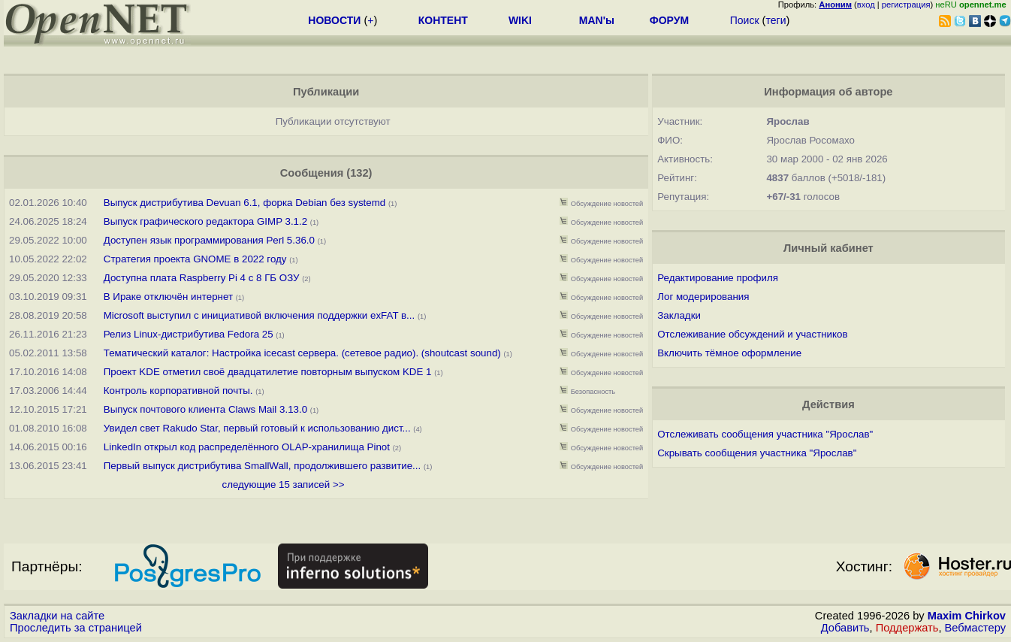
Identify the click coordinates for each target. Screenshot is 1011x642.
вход (866, 4)
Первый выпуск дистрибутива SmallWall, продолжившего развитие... (262, 465)
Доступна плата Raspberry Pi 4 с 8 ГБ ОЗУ (202, 277)
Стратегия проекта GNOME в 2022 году (195, 259)
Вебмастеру (975, 628)
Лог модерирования (703, 296)
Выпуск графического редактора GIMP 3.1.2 (205, 221)
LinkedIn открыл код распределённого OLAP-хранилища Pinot (247, 447)
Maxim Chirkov (967, 616)
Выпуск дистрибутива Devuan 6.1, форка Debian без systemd (246, 202)
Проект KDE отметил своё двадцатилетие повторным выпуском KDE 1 (268, 371)
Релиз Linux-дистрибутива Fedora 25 (188, 334)
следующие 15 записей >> (283, 484)
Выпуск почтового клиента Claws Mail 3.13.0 (205, 409)
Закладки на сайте (57, 616)
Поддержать (907, 628)
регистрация (906, 4)
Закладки (679, 315)
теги (775, 20)
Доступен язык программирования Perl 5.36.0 (209, 240)
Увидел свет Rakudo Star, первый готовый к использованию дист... (257, 428)
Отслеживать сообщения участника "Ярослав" (765, 434)
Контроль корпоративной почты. (178, 390)
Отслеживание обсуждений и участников (752, 334)
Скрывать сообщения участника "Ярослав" (756, 453)
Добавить (845, 628)
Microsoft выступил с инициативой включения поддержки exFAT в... (259, 315)
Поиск (744, 20)
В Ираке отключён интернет (168, 296)
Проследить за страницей (76, 628)
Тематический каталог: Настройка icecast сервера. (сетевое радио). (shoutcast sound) (302, 353)
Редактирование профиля (717, 277)
